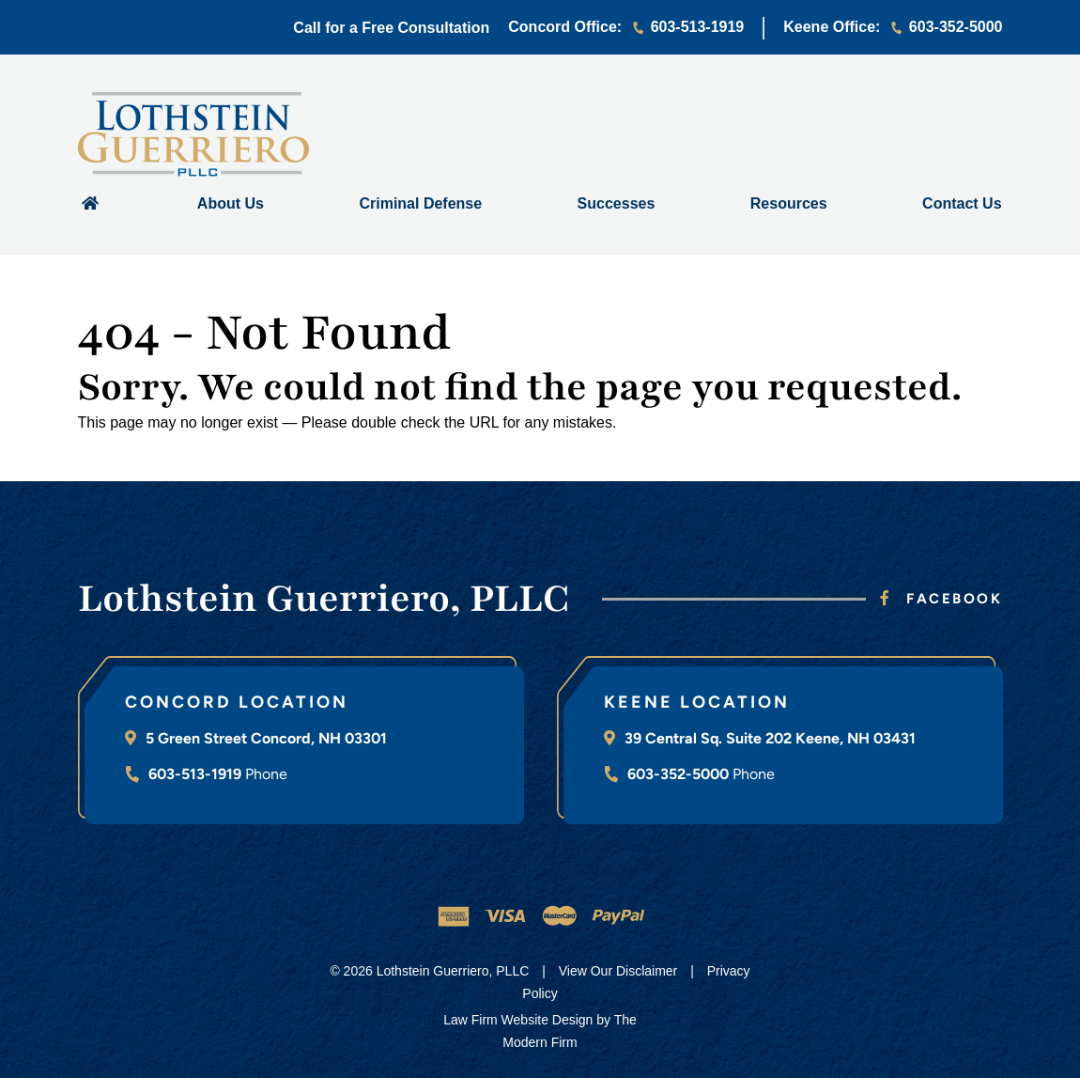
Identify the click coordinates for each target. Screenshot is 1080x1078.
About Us (230, 203)
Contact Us (961, 203)
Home (89, 202)
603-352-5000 (956, 27)
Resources (788, 203)
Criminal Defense (420, 203)
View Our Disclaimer (618, 970)
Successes (617, 203)
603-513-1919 (698, 27)
